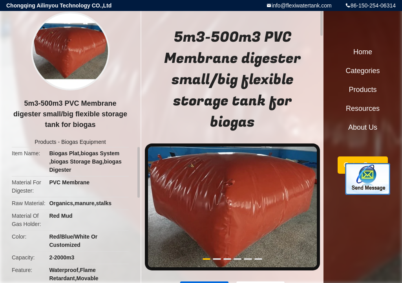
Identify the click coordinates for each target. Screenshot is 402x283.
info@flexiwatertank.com (302, 5)
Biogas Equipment (83, 142)
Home (362, 52)
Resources (363, 108)
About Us (362, 127)
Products (45, 142)
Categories (362, 71)
